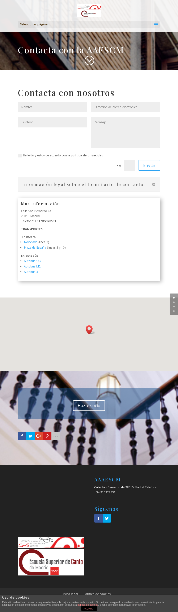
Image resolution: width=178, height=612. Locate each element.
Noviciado (31, 242)
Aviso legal (70, 594)
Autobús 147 (32, 261)
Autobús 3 (31, 272)
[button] (90, 329)
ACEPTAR (89, 608)
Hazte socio (89, 405)
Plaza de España (35, 247)
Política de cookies (97, 594)
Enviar (149, 165)
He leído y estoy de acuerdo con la (60, 155)
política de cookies (87, 604)
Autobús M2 (32, 266)
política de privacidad (87, 155)
